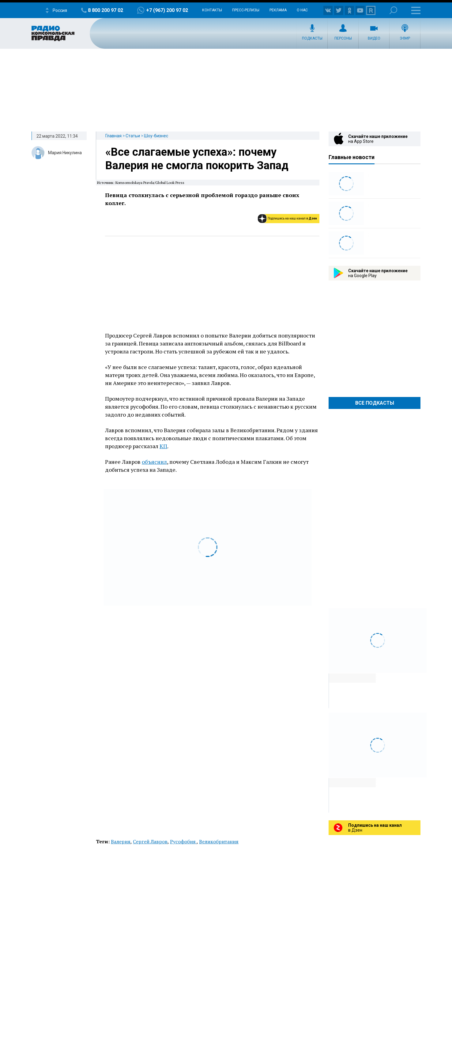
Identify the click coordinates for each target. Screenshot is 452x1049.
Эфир (405, 38)
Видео (374, 38)
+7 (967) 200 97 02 (167, 10)
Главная (113, 135)
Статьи (133, 135)
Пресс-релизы (245, 10)
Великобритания (219, 841)
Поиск (393, 10)
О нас (302, 10)
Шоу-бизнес (156, 135)
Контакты (212, 10)
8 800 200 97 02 (105, 10)
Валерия (120, 841)
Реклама (278, 10)
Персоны (343, 38)
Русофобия (183, 841)
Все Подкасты (374, 403)
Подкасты (312, 38)
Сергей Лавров (150, 841)
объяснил (154, 461)
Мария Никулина (65, 152)
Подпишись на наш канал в (292, 218)
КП (163, 446)
